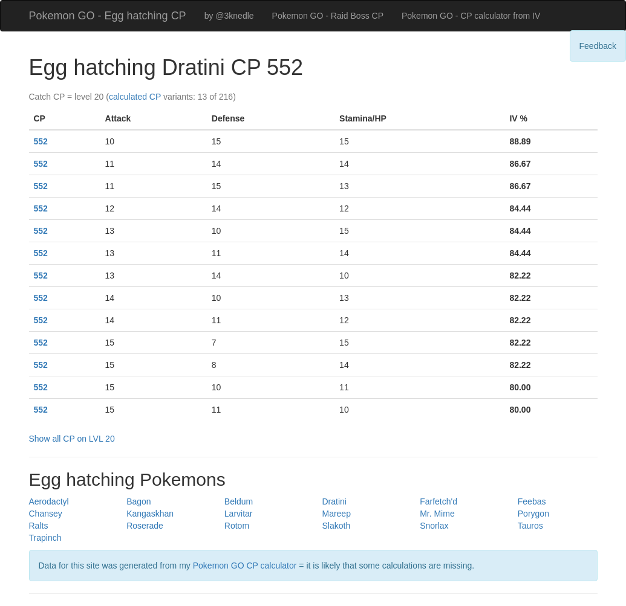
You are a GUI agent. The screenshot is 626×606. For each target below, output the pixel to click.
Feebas (532, 501)
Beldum (238, 501)
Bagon (138, 501)
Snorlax (434, 525)
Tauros (530, 525)
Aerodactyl (49, 501)
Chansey (45, 513)
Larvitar (238, 513)
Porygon (533, 513)
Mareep (336, 513)
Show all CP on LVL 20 (72, 438)
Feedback (597, 46)
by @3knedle (229, 16)
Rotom (236, 525)
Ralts (38, 525)
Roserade (144, 525)
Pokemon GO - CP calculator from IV (471, 16)
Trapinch (45, 538)
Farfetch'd (438, 501)
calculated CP (135, 97)
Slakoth (336, 525)
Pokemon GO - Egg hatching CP (107, 16)
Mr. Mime (437, 513)
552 (41, 141)
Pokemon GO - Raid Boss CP (327, 16)
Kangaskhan (150, 513)
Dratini (334, 501)
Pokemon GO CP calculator (245, 565)
